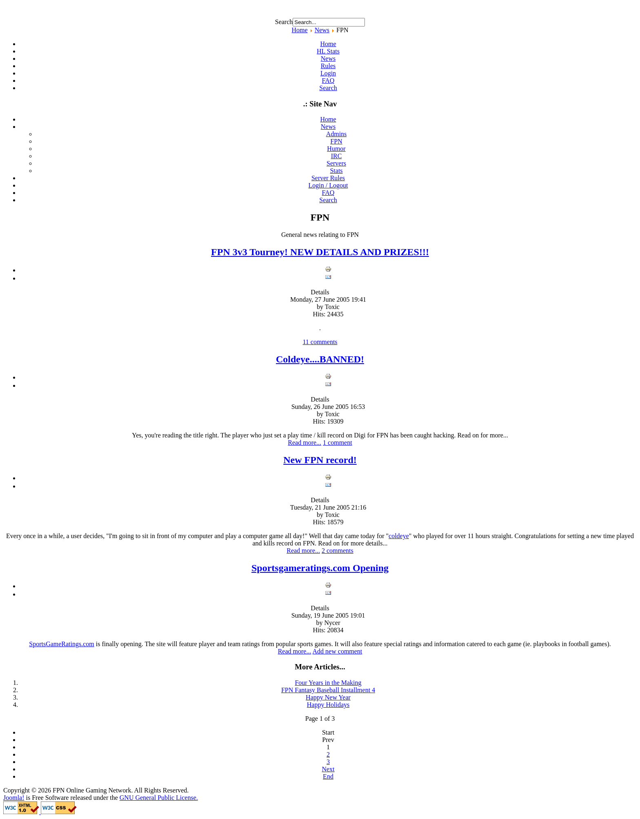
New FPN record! (319, 460)
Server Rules (328, 177)
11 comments (319, 341)
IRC (336, 155)
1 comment (337, 442)
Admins (336, 133)
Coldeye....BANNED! (320, 359)
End (328, 776)
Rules (328, 65)
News (322, 29)
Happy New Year (328, 697)
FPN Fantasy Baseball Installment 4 (328, 690)
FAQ (328, 80)
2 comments (337, 550)
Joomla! (13, 797)
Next (328, 769)
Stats (336, 170)
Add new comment (337, 651)
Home (300, 29)
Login (328, 73)
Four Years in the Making (328, 682)
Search (284, 21)
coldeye (399, 535)
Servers (336, 163)
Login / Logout (328, 185)
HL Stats (328, 51)
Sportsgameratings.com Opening (320, 568)
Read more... (304, 442)
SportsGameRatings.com (61, 643)
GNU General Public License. (159, 797)
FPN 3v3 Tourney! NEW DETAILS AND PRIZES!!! (320, 252)
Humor (336, 148)
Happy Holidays (328, 704)
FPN (336, 141)
